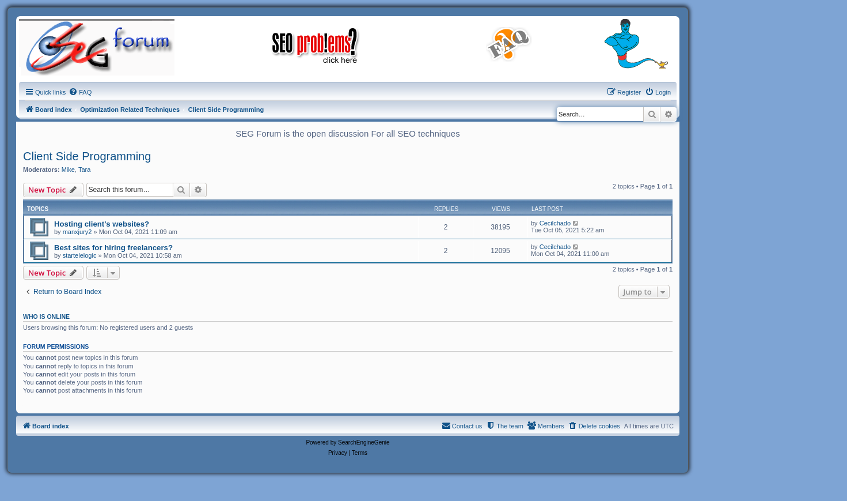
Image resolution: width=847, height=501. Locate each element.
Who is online (46, 316)
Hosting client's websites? (101, 224)
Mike (68, 169)
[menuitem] (80, 92)
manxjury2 (77, 231)
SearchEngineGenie (364, 442)
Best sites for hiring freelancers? (113, 247)
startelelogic (80, 255)
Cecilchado (555, 223)
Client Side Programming (87, 156)
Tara (84, 169)
